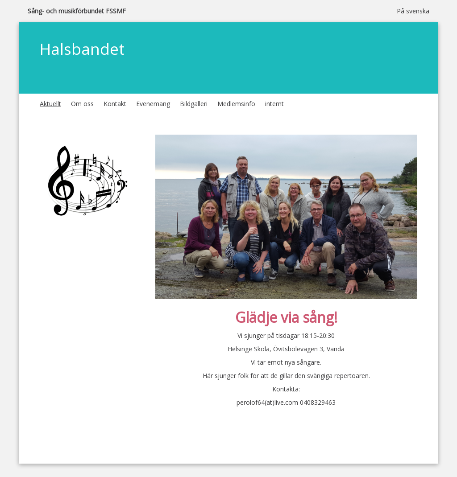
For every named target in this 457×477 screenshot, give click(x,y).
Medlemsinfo (236, 103)
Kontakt (115, 103)
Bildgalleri (194, 103)
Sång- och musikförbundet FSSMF (77, 11)
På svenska (413, 11)
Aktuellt (50, 103)
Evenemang (153, 103)
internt (274, 103)
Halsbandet (82, 48)
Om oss (82, 103)
